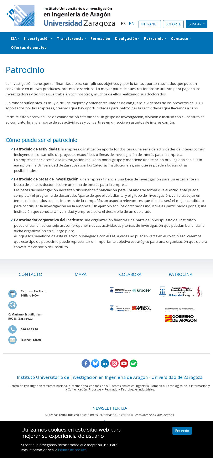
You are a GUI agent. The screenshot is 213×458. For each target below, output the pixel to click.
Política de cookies (72, 450)
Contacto (179, 38)
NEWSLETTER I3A (109, 408)
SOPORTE (173, 24)
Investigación (37, 38)
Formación (100, 38)
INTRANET (149, 24)
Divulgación (126, 38)
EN (132, 23)
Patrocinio (154, 38)
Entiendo (182, 430)
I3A (14, 38)
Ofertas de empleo (29, 47)
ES (123, 23)
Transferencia (70, 38)
